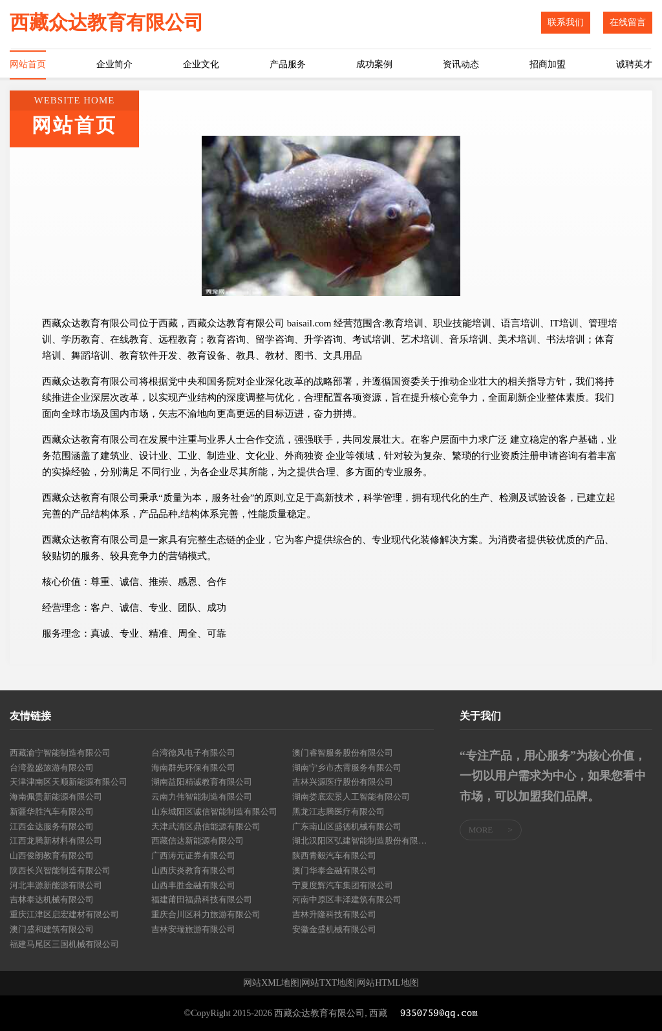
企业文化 (201, 64)
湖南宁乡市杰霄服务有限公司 (346, 767)
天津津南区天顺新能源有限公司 (68, 782)
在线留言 (628, 22)
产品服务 (288, 64)
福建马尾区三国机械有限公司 (64, 944)
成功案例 (374, 64)
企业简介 (114, 64)
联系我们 (566, 22)
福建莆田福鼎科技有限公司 (201, 899)
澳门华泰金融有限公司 (334, 870)
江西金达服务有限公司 (52, 826)
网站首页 (28, 64)
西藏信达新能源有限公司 (197, 840)
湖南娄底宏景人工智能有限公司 (351, 797)
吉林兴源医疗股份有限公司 (342, 782)
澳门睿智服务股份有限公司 (342, 753)
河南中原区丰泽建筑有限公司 (346, 899)
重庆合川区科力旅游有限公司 (206, 914)
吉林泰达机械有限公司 (52, 899)
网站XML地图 (271, 983)
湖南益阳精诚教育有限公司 (201, 782)
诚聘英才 (634, 64)
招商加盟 (547, 64)
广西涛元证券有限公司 (193, 855)
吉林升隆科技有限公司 (334, 914)
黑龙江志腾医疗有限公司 (338, 811)
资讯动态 (461, 64)
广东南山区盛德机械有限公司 (346, 826)
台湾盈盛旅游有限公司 (52, 767)
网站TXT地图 (328, 983)
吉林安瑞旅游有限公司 (193, 929)
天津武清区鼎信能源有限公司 (206, 826)
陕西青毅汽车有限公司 (334, 855)
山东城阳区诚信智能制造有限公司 (214, 811)
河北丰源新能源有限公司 (56, 885)
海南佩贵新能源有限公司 (56, 797)
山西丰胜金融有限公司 (193, 885)
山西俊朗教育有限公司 (52, 855)
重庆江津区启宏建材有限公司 (64, 914)
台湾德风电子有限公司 (193, 753)
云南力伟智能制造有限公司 (201, 797)
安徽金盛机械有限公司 (334, 929)
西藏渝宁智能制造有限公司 (60, 753)
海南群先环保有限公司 (193, 767)
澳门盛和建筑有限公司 (52, 929)
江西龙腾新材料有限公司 (56, 840)
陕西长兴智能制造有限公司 (60, 870)
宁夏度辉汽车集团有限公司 (342, 885)
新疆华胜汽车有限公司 (52, 811)
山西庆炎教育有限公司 (193, 870)
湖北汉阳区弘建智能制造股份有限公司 (363, 840)
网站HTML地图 (388, 983)
